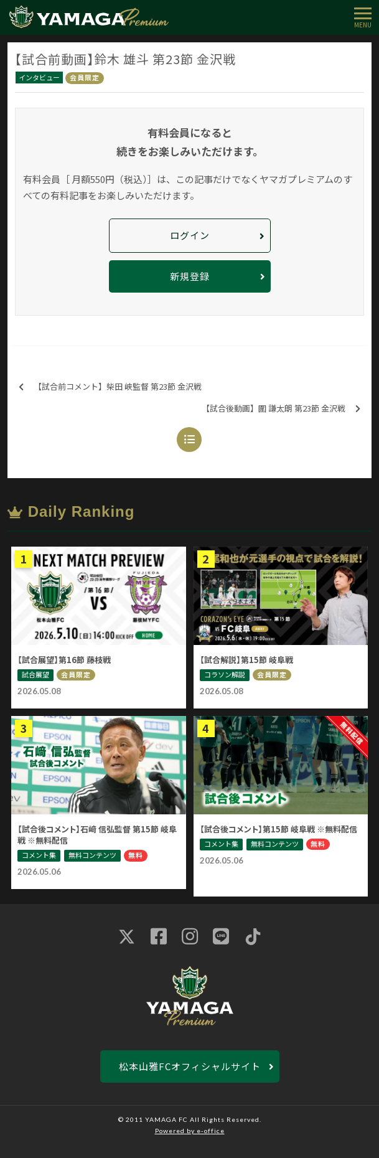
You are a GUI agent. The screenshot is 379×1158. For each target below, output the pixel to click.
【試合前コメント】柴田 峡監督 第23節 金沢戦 (110, 387)
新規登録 (190, 276)
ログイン (190, 235)
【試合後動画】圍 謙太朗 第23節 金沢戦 (281, 409)
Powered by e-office (190, 1130)
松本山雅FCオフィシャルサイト (190, 1066)
